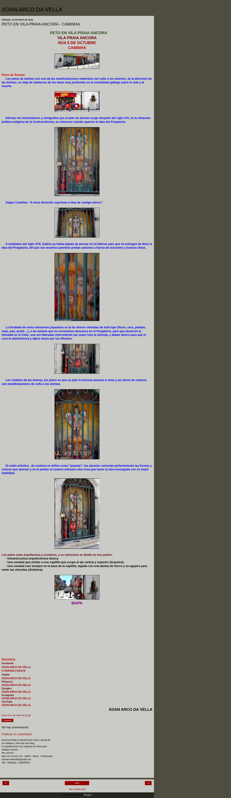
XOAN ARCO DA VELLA (32, 9)
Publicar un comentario (17, 734)
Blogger (88, 795)
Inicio (77, 783)
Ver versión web (77, 789)
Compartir (7, 720)
